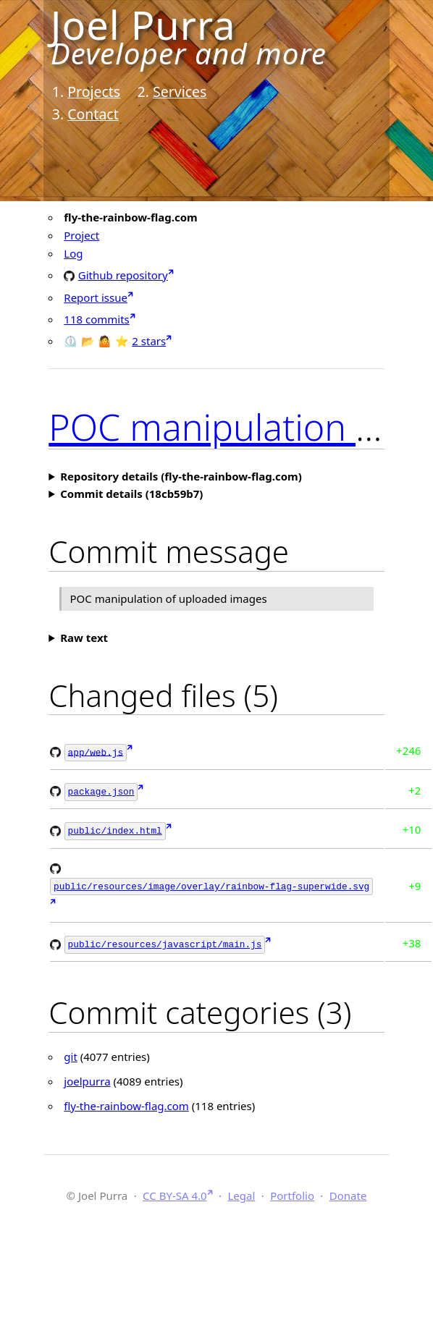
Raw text (84, 637)
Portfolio (292, 1190)
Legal (241, 1190)
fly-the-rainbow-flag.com (126, 1100)
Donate (348, 1190)
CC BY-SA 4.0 (175, 1190)
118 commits (96, 319)
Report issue (95, 297)
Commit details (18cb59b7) (131, 493)
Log (73, 253)
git (70, 1051)
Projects (93, 91)
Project (81, 235)
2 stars (149, 341)
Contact (93, 114)
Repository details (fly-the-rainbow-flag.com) (181, 476)
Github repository (123, 275)
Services (179, 91)
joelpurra (87, 1076)
